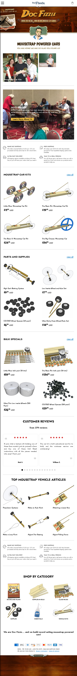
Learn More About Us (21, 119)
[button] (22, 470)
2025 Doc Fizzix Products (27, 651)
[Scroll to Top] (44, 666)
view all (70, 174)
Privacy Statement (42, 651)
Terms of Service (54, 651)
